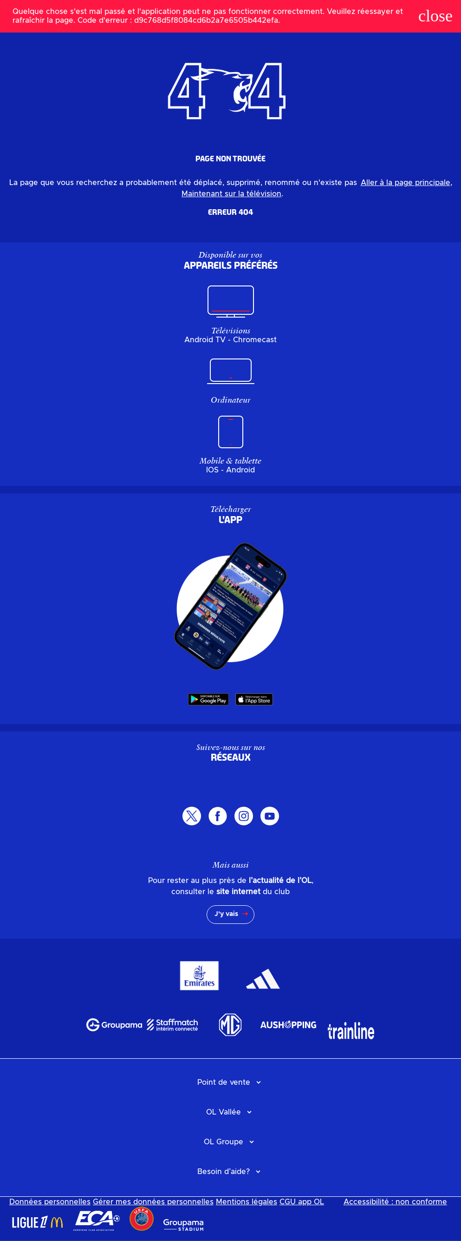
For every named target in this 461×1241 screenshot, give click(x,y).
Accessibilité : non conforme (395, 1202)
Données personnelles (50, 1202)
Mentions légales (246, 1202)
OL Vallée (223, 1112)
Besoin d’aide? (223, 1171)
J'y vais (226, 914)
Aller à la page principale (405, 182)
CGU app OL (301, 1202)
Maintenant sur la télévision (231, 194)
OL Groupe (223, 1142)
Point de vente (223, 1082)
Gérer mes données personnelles (153, 1202)
